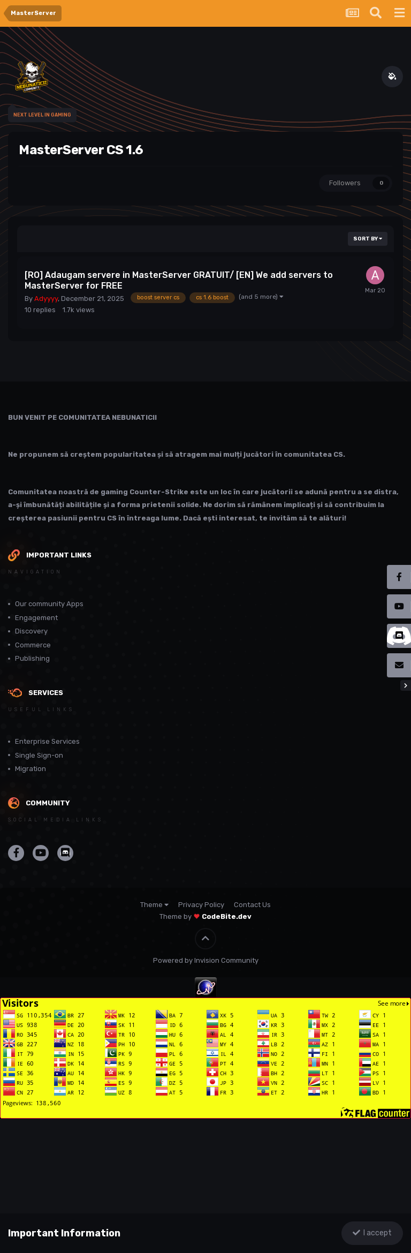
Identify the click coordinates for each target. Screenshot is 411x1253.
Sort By (367, 239)
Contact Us (252, 905)
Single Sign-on (39, 755)
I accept (372, 1232)
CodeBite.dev (227, 916)
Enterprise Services (47, 741)
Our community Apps (49, 604)
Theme (154, 905)
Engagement (36, 618)
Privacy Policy (201, 905)
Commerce (33, 645)
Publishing (32, 658)
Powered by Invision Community (205, 960)
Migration (30, 769)
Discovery (31, 631)
